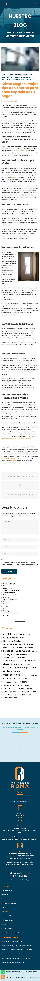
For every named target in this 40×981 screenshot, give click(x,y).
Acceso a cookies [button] (20, 974)
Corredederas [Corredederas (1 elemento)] (20, 657)
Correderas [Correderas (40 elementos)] (9, 660)
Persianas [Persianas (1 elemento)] (33, 675)
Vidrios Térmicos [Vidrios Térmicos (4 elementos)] (10, 698)
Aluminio (5, 75)
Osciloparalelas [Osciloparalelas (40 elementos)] (11, 674)
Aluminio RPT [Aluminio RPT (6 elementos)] (8, 647)
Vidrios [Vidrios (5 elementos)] (27, 685)
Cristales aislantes (23, 77)
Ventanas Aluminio (7, 920)
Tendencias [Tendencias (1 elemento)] (25, 679)
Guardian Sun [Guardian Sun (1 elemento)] (8, 668)
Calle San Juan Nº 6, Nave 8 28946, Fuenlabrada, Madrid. (20, 839)
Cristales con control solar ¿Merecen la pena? (16, 946)
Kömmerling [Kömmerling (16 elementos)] (21, 667)
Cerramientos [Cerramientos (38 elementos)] (23, 650)
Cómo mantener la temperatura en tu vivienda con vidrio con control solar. (20, 494)
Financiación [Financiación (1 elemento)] (25, 665)
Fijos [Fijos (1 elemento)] (17, 665)
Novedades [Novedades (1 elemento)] (33, 668)
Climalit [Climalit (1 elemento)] (35, 651)
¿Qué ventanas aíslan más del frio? (13, 963)
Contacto (4, 907)
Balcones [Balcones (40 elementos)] (8, 650)
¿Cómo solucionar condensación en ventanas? (17, 950)
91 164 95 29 (20, 816)
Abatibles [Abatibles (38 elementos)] (8, 634)
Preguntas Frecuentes (8, 903)
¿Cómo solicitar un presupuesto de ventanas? (16, 958)
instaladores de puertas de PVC (11, 458)
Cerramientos (15, 75)
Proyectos (4, 894)
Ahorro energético (9, 584)
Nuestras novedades (10, 599)
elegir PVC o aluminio (18, 151)
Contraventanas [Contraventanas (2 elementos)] (21, 655)
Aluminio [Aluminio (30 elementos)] (28, 644)
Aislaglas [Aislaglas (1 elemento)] (6, 638)
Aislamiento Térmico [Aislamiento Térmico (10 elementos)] (12, 644)
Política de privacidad (17, 972)
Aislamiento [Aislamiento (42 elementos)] (18, 637)
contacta (13, 461)
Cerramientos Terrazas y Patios (11, 933)
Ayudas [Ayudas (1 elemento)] (19, 648)
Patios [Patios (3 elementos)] (24, 675)
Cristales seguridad (9, 595)
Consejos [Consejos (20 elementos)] (7, 654)
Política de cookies (31, 972)
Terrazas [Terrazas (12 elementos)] (7, 682)
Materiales (5, 80)
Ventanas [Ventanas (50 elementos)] (17, 685)
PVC (22, 80)
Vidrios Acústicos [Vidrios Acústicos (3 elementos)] (10, 689)
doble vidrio (16, 177)
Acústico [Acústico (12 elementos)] (20, 634)
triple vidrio (16, 186)
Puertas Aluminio (6, 928)
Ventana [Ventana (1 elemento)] (6, 686)
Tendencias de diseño (10, 613)
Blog (2, 899)
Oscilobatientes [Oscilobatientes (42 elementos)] (11, 671)
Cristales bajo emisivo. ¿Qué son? (12, 954)
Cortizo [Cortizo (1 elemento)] (20, 661)
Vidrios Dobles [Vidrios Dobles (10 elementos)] (25, 689)
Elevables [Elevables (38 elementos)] (8, 664)
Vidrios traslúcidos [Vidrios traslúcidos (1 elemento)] (9, 695)
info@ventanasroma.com (20, 801)
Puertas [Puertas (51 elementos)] (7, 678)
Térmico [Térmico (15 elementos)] (26, 682)
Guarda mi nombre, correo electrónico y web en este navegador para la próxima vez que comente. (19, 563)
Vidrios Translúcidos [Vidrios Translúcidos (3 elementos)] (28, 692)
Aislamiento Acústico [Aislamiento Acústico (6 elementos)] (12, 641)
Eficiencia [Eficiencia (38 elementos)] (30, 660)
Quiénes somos (6, 890)
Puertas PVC (5, 924)
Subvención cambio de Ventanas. (12, 941)
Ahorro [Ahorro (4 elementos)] (29, 634)
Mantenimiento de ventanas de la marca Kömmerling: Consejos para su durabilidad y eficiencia (20, 476)
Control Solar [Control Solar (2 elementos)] (8, 657)
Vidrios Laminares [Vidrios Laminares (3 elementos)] (10, 692)
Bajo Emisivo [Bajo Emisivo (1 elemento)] (28, 648)
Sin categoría (7, 611)
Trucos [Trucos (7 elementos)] (16, 682)
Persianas (6, 602)
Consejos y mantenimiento (11, 590)
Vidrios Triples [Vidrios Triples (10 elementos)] (25, 695)
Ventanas (29, 80)
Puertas (5, 606)
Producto (16, 80)
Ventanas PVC (6, 916)
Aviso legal (5, 972)
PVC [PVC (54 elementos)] (16, 678)
